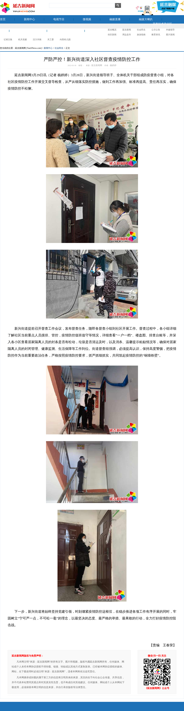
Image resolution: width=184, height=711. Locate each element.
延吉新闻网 (96, 65)
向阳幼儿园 (65, 39)
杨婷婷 (113, 65)
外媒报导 (170, 30)
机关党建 (22, 39)
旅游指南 (141, 34)
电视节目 (58, 19)
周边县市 (126, 34)
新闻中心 (29, 19)
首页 (3, 19)
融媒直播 (115, 19)
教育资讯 (155, 34)
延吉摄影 (99, 30)
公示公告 (155, 30)
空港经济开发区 (28, 30)
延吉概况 (112, 30)
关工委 (50, 39)
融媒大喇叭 (146, 19)
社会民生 (141, 30)
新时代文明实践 (65, 30)
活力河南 (37, 39)
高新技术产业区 (162, 23)
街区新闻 (112, 34)
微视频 (87, 19)
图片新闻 (170, 34)
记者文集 (8, 39)
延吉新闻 (126, 30)
